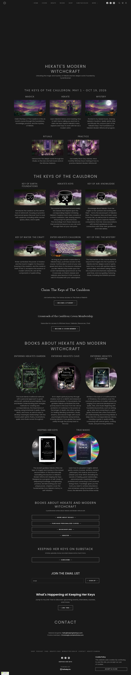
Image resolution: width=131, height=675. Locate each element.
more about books (65, 517)
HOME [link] (36, 3)
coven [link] (44, 3)
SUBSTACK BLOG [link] (82, 3)
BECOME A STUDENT (65, 303)
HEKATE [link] (53, 3)
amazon (65, 535)
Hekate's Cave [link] (55, 651)
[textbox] (57, 580)
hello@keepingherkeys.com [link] (72, 633)
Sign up (92, 581)
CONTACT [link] (82, 651)
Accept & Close (112, 669)
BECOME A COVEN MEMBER (65, 329)
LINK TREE (65, 608)
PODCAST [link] (39, 651)
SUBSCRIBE (65, 560)
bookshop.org (65, 529)
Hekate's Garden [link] (93, 651)
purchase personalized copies (65, 523)
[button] (94, 3)
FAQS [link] (46, 651)
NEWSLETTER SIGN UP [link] (69, 651)
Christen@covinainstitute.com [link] (72, 635)
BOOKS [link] (62, 3)
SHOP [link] (71, 3)
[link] (4, 3)
